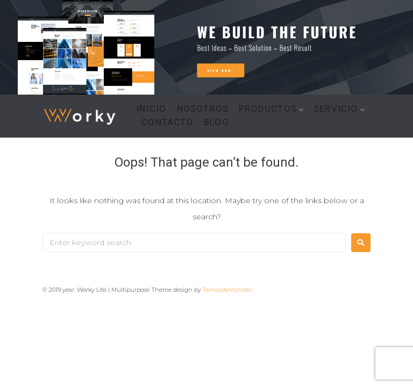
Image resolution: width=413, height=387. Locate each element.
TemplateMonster (227, 289)
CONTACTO (167, 122)
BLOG (216, 122)
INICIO (151, 109)
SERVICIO (336, 109)
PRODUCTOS (268, 109)
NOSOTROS (203, 109)
